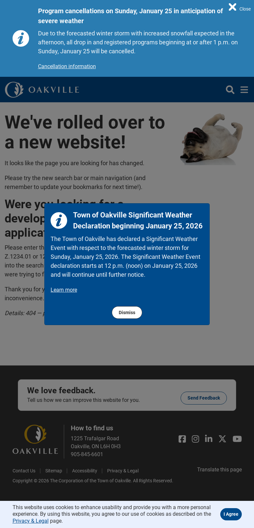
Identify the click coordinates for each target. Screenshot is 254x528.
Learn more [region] (64, 290)
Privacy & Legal (31, 521)
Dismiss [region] (127, 312)
